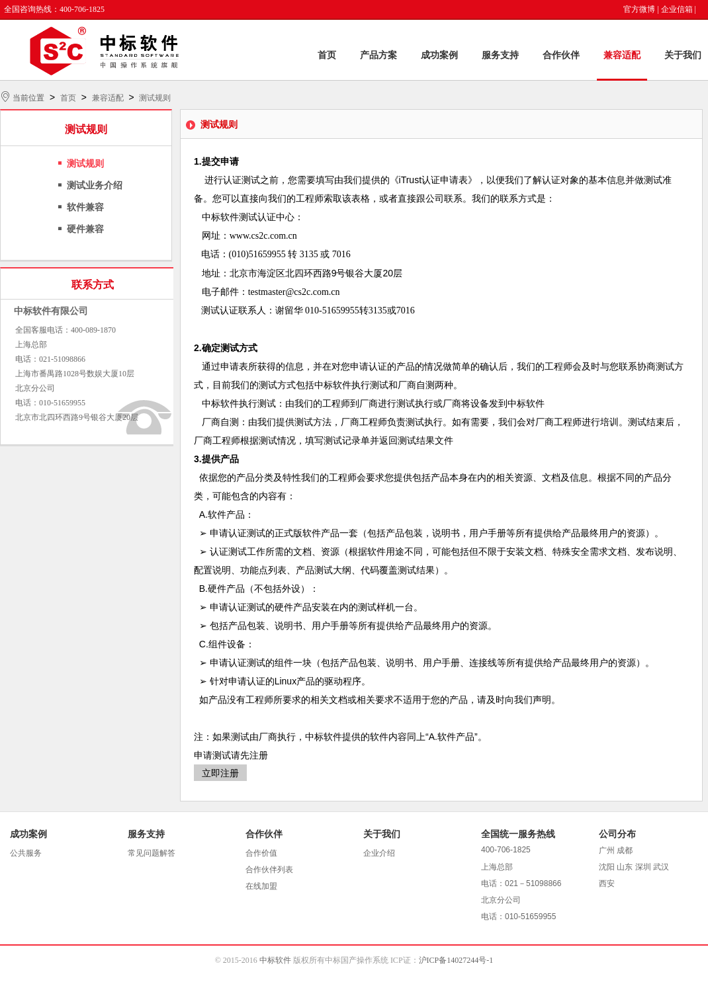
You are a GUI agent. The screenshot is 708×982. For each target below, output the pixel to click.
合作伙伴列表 (269, 869)
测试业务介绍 (94, 185)
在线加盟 (261, 886)
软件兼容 (85, 207)
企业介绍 (379, 853)
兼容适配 (622, 55)
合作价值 (261, 853)
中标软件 (275, 960)
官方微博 (639, 9)
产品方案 (378, 55)
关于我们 (682, 55)
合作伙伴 (561, 55)
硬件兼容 (85, 229)
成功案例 (439, 55)
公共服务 (26, 853)
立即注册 (220, 773)
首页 (327, 55)
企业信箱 (677, 9)
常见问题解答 (151, 853)
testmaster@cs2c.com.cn (294, 292)
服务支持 (500, 55)
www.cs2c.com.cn (263, 236)
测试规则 (155, 97)
